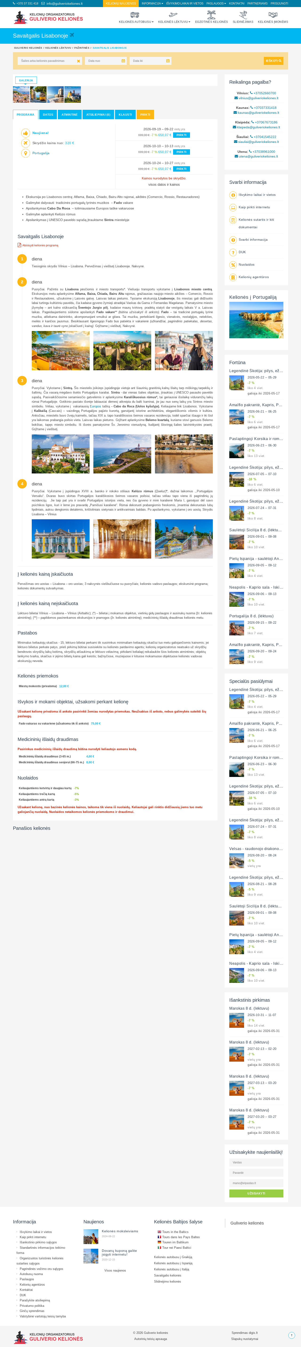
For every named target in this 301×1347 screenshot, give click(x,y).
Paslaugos (215, 3)
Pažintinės (81, 47)
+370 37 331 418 (25, 3)
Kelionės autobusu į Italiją (171, 1269)
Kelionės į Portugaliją (253, 297)
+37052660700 (263, 93)
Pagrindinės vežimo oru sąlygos (41, 1269)
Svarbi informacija (253, 239)
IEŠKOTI (273, 61)
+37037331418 (263, 108)
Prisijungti (279, 3)
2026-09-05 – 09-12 (262, 565)
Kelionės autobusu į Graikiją (173, 1257)
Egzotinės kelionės (211, 17)
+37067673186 (264, 122)
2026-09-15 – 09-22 (262, 622)
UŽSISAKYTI (256, 1193)
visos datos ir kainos (164, 184)
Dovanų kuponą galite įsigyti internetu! (119, 1252)
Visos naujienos (115, 1270)
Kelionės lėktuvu (173, 17)
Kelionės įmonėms (273, 17)
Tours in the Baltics (173, 1232)
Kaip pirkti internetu (254, 207)
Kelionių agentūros (254, 277)
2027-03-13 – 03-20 (262, 1083)
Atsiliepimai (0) (98, 114)
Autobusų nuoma (31, 1274)
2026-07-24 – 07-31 (262, 508)
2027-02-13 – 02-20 (262, 1049)
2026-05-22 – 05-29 (262, 377)
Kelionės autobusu (135, 17)
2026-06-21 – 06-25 (262, 411)
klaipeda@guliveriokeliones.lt (256, 127)
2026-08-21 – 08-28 (262, 884)
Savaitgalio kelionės (167, 1275)
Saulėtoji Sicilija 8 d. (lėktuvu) (256, 530)
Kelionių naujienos (121, 3)
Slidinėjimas (243, 17)
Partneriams (257, 3)
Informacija (151, 3)
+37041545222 (263, 137)
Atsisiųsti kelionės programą (38, 245)
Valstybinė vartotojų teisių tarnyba (43, 1316)
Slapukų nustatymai (244, 1339)
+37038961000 (262, 152)
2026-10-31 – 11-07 (262, 1015)
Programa (26, 114)
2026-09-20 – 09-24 (262, 651)
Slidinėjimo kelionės (167, 1281)
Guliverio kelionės (28, 47)
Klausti (125, 114)
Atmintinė (70, 114)
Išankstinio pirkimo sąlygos (38, 1242)
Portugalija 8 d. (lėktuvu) (251, 616)
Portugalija (41, 153)
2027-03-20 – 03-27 (262, 1117)
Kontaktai (236, 3)
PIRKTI (181, 135)
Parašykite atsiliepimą (35, 1300)
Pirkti (145, 114)
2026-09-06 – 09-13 (262, 594)
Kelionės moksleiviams (120, 1231)
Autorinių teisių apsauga (150, 1339)
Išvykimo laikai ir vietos (184, 3)
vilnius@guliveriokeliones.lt (256, 98)
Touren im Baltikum (173, 1242)
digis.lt (253, 1333)
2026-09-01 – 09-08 (262, 536)
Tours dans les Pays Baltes (179, 1237)
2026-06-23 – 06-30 (262, 445)
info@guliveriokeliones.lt (62, 3)
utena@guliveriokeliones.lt (256, 156)
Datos (48, 114)
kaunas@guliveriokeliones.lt (256, 112)
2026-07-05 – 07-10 (262, 474)
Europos (95, 406)
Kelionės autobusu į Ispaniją (173, 1263)
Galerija (26, 80)
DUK (242, 252)
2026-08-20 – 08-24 (262, 855)
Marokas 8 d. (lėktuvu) (249, 1008)
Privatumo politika (32, 1306)
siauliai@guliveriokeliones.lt (256, 142)
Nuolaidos (247, 264)
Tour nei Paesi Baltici (174, 1247)
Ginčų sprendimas (32, 1311)
